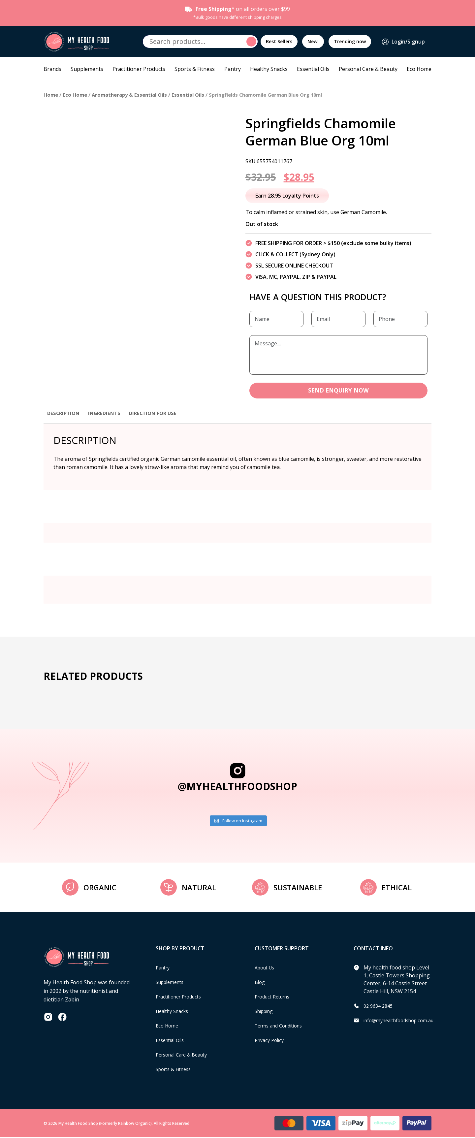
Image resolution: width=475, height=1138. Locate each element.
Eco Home (419, 69)
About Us (266, 968)
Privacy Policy (271, 1040)
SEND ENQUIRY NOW (338, 391)
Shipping (266, 1011)
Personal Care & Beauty (368, 69)
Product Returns (275, 997)
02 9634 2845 (380, 1006)
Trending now (350, 41)
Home (51, 94)
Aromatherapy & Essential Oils (129, 94)
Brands (52, 69)
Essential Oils (313, 69)
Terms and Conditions (282, 1026)
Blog (260, 982)
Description (64, 413)
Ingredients (108, 413)
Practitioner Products (138, 69)
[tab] (64, 417)
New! (313, 41)
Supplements (87, 69)
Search (252, 41)
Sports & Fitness (194, 69)
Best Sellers (279, 41)
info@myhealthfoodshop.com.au (404, 1021)
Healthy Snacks (269, 69)
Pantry (232, 69)
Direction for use (159, 413)
